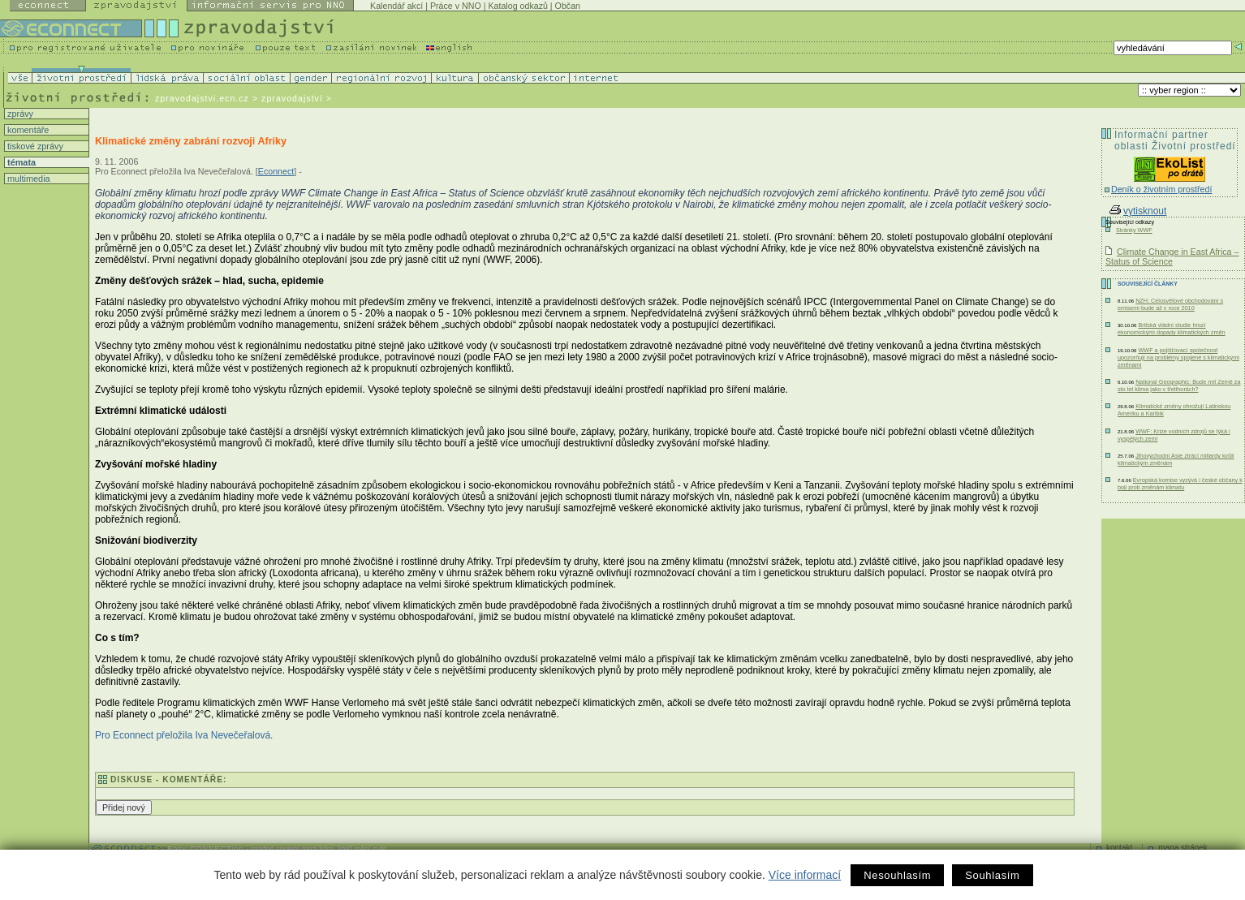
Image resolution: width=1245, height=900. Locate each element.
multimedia (27, 178)
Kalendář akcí (396, 6)
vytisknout (1137, 211)
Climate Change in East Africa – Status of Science (1172, 256)
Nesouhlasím (897, 875)
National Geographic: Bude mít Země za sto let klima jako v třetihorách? (1179, 385)
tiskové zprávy (34, 146)
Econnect (276, 171)
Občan (567, 6)
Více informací (805, 874)
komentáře (27, 130)
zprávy (19, 113)
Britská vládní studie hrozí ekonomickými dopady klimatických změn (1172, 328)
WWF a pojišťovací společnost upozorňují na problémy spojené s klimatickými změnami (1178, 357)
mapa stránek (1183, 847)
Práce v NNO (455, 6)
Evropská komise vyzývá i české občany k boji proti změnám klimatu (1180, 483)
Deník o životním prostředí (1161, 189)
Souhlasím (992, 875)
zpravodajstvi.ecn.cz (202, 98)
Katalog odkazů (517, 6)
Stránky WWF (1134, 230)
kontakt (1119, 847)
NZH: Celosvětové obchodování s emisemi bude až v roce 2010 (1170, 304)
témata (20, 162)
